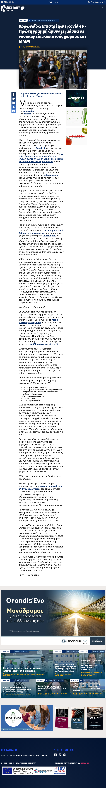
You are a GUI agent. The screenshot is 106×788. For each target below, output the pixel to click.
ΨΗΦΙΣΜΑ (99, 672)
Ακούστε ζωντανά (96, 2)
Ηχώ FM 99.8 (7, 755)
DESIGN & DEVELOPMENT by (73, 763)
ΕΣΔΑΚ (22, 674)
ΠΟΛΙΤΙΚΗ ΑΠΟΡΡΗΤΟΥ (26, 763)
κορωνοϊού (29, 111)
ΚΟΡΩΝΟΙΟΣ (29, 47)
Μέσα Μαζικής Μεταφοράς (38, 321)
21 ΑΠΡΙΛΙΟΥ (8, 695)
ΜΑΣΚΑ (37, 47)
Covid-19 (40, 148)
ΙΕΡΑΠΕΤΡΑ (23, 20)
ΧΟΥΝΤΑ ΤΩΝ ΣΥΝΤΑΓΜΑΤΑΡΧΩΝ (21, 695)
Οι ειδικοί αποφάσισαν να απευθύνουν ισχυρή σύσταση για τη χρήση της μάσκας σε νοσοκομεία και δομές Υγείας (41, 157)
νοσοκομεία (49, 235)
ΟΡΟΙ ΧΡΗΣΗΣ (7, 763)
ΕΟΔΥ (22, 47)
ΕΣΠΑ (45, 693)
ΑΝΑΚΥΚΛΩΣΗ (15, 674)
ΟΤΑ (93, 693)
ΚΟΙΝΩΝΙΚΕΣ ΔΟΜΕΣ (87, 675)
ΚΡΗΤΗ (41, 693)
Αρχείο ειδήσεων (24, 755)
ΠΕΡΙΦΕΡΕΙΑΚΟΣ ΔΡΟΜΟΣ (31, 674)
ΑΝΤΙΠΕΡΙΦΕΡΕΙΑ (66, 674)
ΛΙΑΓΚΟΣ (79, 695)
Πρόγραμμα (41, 755)
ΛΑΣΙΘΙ (59, 674)
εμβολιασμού (51, 175)
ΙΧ (72, 674)
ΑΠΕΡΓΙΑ (88, 693)
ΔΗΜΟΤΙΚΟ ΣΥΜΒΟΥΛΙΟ (88, 674)
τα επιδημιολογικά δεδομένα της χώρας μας (41, 231)
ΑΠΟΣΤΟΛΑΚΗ (47, 695)
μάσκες (27, 113)
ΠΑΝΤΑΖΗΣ (92, 672)
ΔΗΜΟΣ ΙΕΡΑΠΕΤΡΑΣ (80, 693)
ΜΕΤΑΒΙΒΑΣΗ (59, 675)
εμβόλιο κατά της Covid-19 (44, 344)
